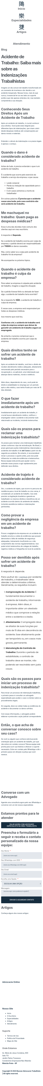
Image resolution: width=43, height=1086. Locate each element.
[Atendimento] (21, 39)
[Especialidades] (21, 16)
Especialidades (21, 20)
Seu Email (5, 870)
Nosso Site (7, 1008)
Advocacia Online (11, 982)
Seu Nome (5, 851)
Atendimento (21, 43)
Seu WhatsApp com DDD (11, 860)
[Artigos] (21, 27)
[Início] (21, 4)
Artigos (21, 32)
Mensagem (5, 888)
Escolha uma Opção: (9, 879)
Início (21, 8)
